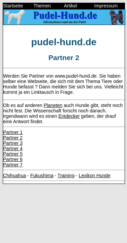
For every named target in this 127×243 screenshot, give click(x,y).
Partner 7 (13, 164)
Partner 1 (13, 132)
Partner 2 (13, 137)
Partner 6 (13, 159)
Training (66, 175)
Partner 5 (13, 154)
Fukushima (41, 175)
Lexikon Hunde (94, 175)
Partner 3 (13, 143)
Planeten (53, 105)
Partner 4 (13, 148)
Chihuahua (14, 175)
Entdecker (69, 116)
